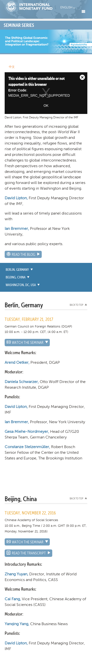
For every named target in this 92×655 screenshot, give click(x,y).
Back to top (76, 305)
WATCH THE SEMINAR (27, 343)
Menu (83, 11)
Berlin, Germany (17, 270)
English (66, 7)
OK (45, 106)
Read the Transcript (29, 553)
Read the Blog (23, 255)
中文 (12, 67)
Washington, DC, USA (21, 285)
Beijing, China (16, 277)
